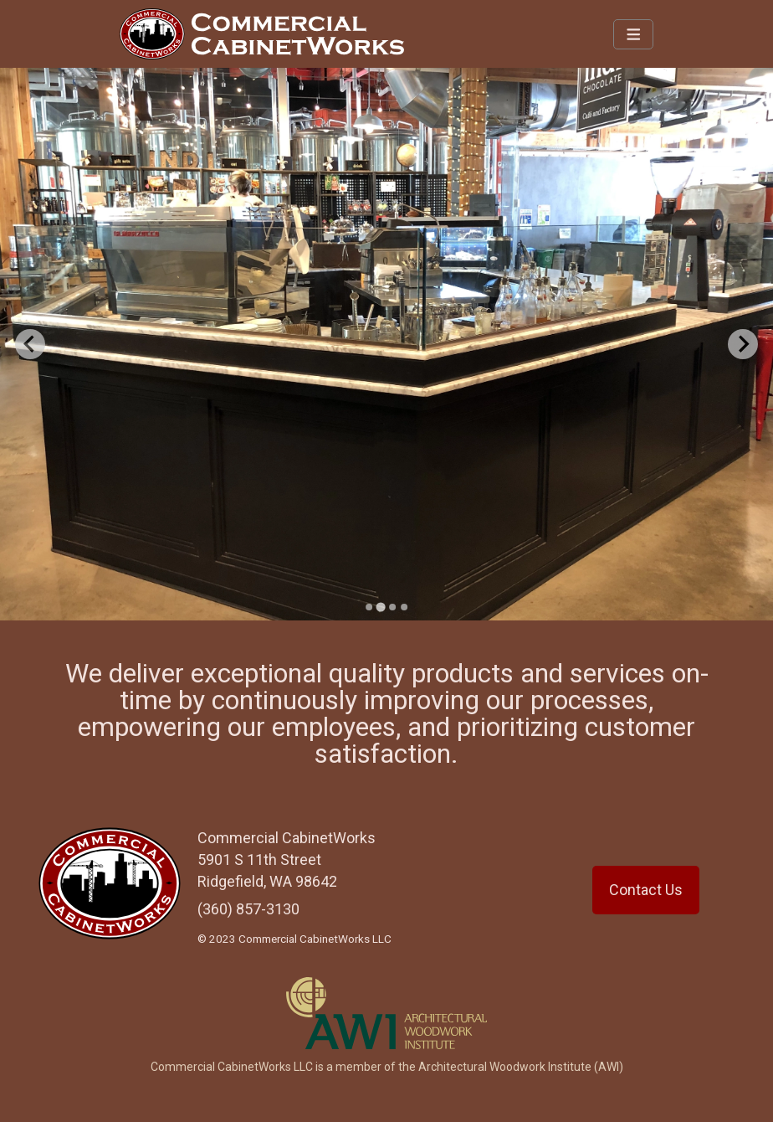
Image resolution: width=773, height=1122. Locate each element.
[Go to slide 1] (369, 607)
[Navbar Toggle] (633, 34)
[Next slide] (743, 344)
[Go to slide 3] (392, 607)
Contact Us (646, 889)
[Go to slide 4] (404, 607)
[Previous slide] (30, 344)
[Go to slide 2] (380, 606)
